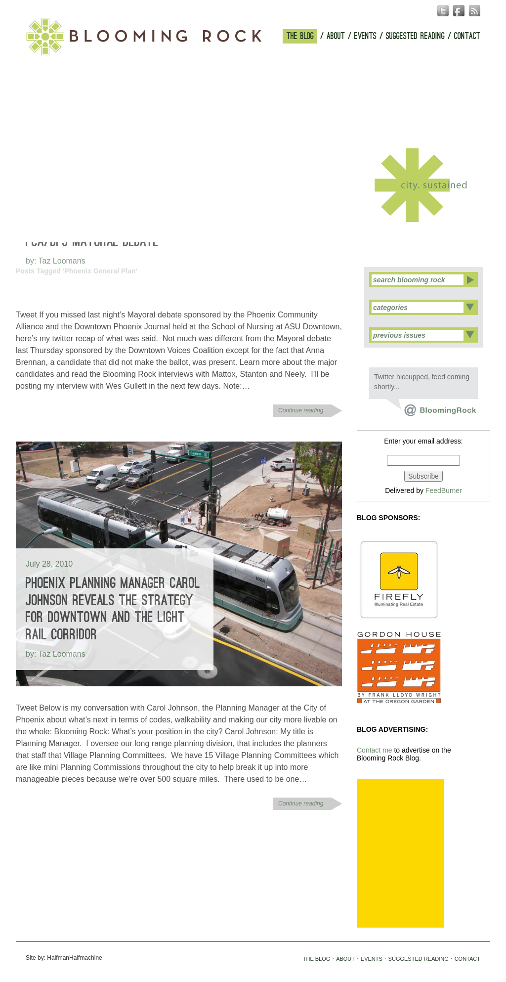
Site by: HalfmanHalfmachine (64, 957)
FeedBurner (443, 490)
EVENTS (365, 36)
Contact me (374, 750)
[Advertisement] (400, 853)
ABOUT (336, 36)
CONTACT (467, 36)
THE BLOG (300, 36)
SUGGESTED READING (415, 36)
